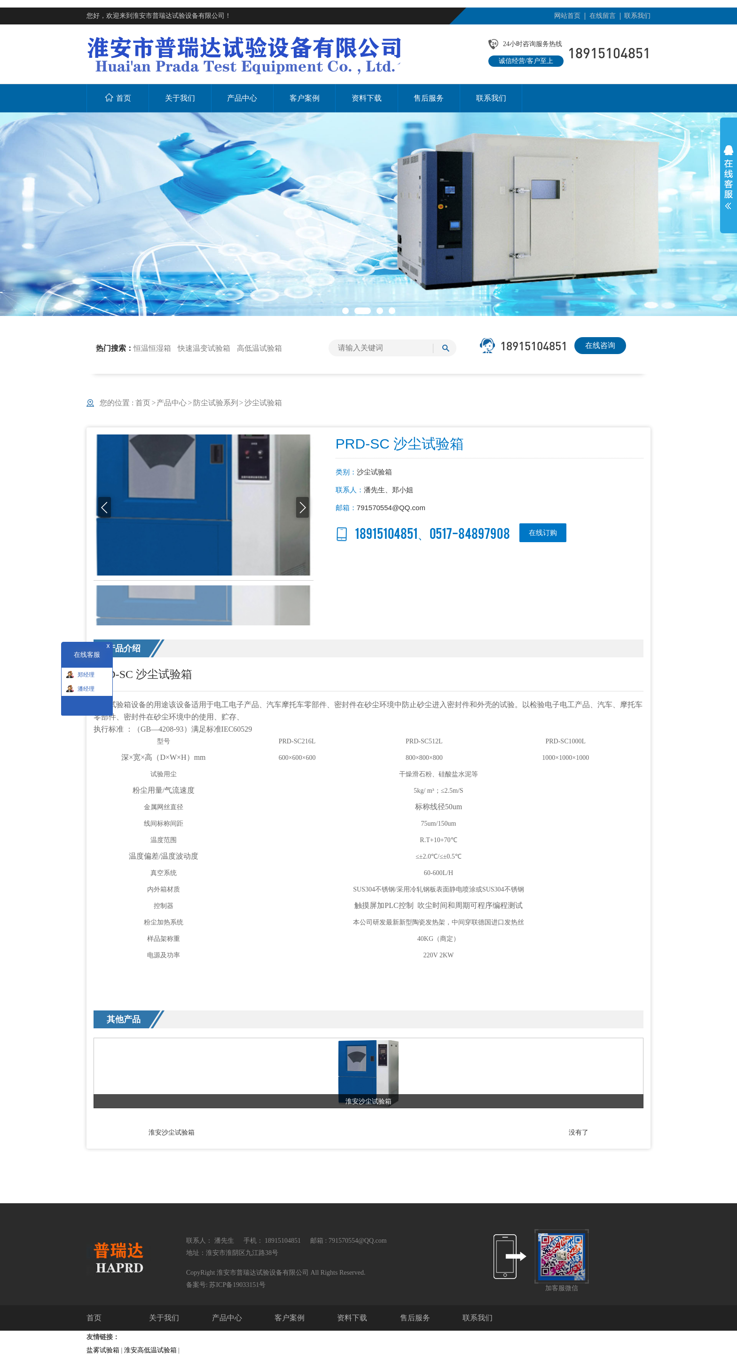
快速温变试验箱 (204, 348)
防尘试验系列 (215, 403)
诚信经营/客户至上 (526, 60)
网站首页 (567, 15)
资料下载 (352, 1318)
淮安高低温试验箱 (150, 1350)
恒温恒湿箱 (152, 348)
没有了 (578, 1132)
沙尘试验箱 (263, 403)
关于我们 (164, 1318)
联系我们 (637, 15)
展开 (728, 177)
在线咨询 (600, 345)
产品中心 (172, 403)
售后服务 (415, 1318)
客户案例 (289, 1318)
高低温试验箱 (259, 348)
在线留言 (602, 15)
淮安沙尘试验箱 (172, 1132)
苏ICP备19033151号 (237, 1284)
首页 (146, 403)
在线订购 (543, 532)
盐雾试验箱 (102, 1350)
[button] (345, 311)
